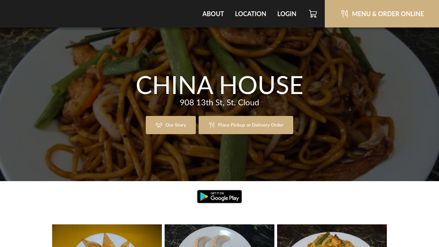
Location (250, 13)
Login (286, 13)
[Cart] (313, 13)
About (213, 13)
